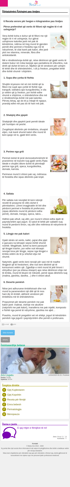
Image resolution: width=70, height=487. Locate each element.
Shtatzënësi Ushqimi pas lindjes (21, 11)
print (13, 324)
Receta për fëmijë (16, 399)
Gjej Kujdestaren (16, 390)
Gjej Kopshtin (14, 394)
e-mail (5, 324)
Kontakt (35, 444)
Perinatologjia (14, 409)
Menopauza (13, 414)
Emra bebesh (14, 404)
